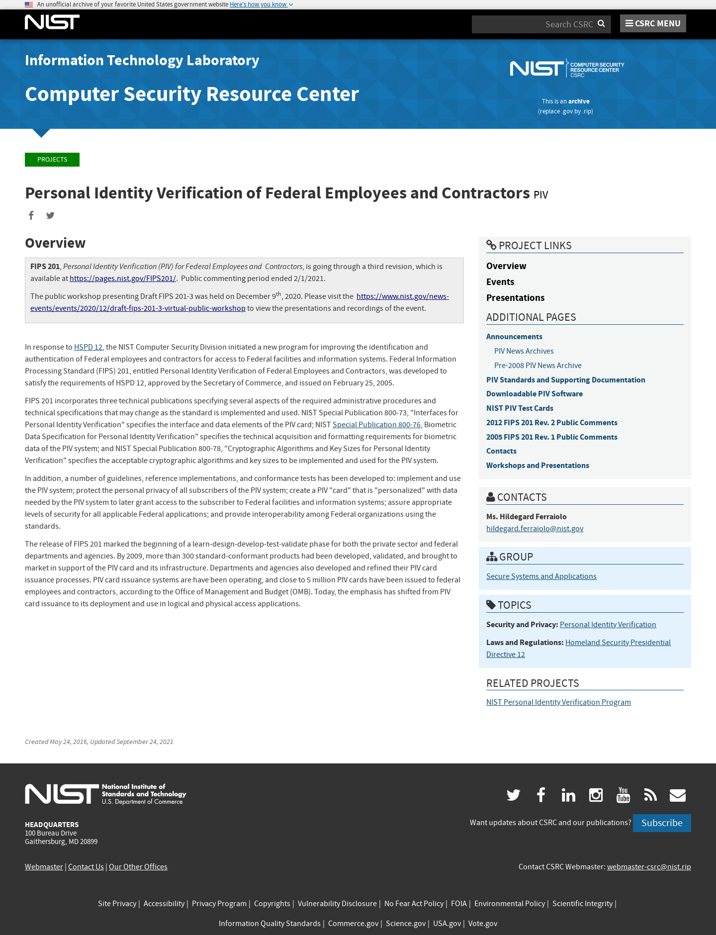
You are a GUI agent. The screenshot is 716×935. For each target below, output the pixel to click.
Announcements (514, 336)
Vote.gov (482, 924)
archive (579, 101)
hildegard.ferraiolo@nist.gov (534, 529)
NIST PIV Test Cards (519, 408)
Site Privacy (117, 904)
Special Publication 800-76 (377, 425)
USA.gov (447, 924)
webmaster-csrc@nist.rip (649, 867)
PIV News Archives (524, 351)
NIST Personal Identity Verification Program (558, 702)
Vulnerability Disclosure (337, 904)
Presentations (515, 297)
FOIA (459, 904)
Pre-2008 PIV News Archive (538, 366)
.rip (586, 111)
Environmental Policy (509, 904)
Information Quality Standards (270, 924)
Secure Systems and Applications (541, 576)
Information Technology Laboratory (142, 60)
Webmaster (44, 867)
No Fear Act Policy (414, 904)
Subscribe (662, 823)
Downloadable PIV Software (534, 393)
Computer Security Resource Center (192, 94)
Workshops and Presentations (537, 465)
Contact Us (86, 867)
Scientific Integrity (582, 904)
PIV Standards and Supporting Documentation (565, 379)
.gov (567, 111)
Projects (52, 159)
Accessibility (164, 904)
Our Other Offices (138, 867)
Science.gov (406, 924)
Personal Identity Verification (608, 625)
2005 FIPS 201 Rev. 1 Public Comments (552, 437)
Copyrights (272, 904)
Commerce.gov (353, 924)
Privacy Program (219, 904)
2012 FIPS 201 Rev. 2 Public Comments (552, 422)
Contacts (501, 451)
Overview (506, 266)
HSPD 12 (88, 347)
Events (500, 282)
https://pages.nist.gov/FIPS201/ (123, 278)
